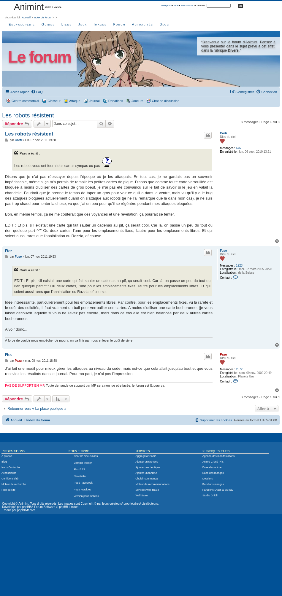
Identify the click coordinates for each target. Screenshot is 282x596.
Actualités (142, 24)
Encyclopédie (22, 24)
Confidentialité (9, 478)
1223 (239, 265)
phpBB (26, 507)
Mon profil (166, 5)
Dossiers (207, 478)
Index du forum (42, 17)
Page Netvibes (82, 489)
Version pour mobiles (86, 496)
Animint (29, 7)
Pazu (223, 354)
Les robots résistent (28, 115)
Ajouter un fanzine (146, 472)
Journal (94, 101)
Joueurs (137, 101)
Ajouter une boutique (147, 467)
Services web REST (147, 489)
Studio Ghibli (210, 495)
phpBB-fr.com (26, 510)
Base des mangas (213, 472)
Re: (8, 250)
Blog (164, 24)
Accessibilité (8, 472)
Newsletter (80, 476)
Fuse (223, 250)
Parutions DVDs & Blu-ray (217, 489)
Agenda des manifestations (218, 456)
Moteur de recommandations (152, 484)
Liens (66, 24)
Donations (115, 101)
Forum (119, 24)
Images (100, 24)
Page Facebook (83, 482)
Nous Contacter (10, 467)
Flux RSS (79, 469)
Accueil (26, 17)
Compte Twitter (83, 462)
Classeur (53, 101)
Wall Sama (141, 495)
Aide (176, 5)
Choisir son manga (146, 478)
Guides (48, 24)
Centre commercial (25, 101)
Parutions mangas (213, 484)
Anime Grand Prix (213, 461)
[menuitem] (37, 91)
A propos (6, 456)
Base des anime (212, 467)
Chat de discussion (165, 101)
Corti (223, 133)
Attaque (74, 101)
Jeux (82, 24)
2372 (239, 369)
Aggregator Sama (145, 456)
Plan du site (187, 5)
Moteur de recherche (13, 484)
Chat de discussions (86, 456)
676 (238, 148)
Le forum (39, 57)
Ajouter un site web (146, 461)
